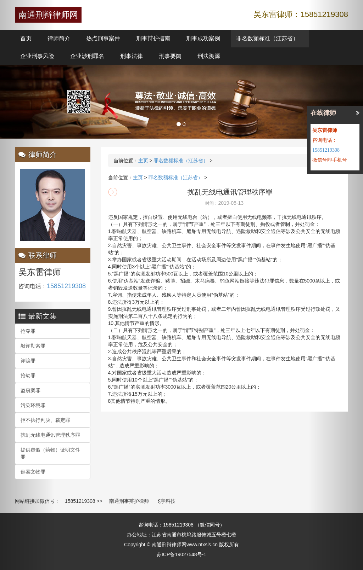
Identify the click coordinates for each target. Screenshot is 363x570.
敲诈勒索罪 (33, 346)
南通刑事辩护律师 (129, 501)
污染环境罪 (33, 405)
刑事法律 (131, 56)
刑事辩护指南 (153, 38)
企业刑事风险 (37, 56)
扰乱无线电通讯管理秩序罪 (50, 435)
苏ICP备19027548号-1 (181, 554)
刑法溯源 (208, 56)
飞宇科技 (165, 501)
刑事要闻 (170, 56)
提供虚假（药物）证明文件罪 (50, 453)
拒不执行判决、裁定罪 (45, 420)
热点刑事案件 (103, 38)
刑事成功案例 (203, 38)
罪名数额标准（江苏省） (267, 38)
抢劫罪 (28, 375)
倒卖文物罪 (33, 472)
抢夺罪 (28, 331)
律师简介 (59, 38)
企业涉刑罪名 (87, 56)
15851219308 (80, 501)
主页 (143, 160)
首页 (26, 38)
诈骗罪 (28, 360)
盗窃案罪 (30, 390)
